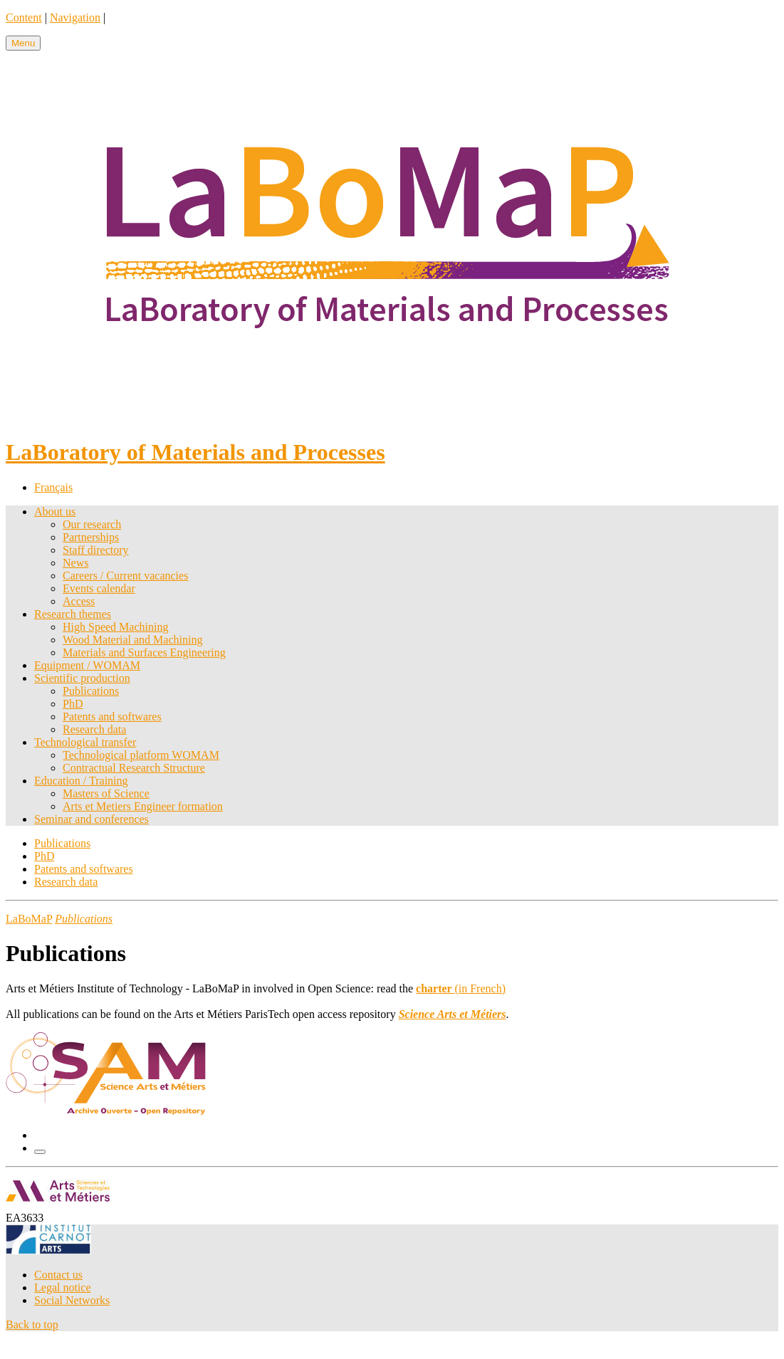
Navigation (75, 17)
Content (24, 17)
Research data (94, 729)
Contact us (58, 1275)
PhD (73, 704)
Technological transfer (85, 742)
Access (79, 601)
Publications (91, 691)
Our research (92, 524)
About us (54, 511)
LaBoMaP (29, 919)
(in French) (461, 988)
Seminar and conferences (91, 819)
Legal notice (62, 1287)
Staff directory (96, 550)
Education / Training (81, 781)
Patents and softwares (112, 716)
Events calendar (99, 588)
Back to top (32, 1324)
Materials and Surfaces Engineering (144, 652)
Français (53, 487)
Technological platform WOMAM (141, 755)
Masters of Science (106, 793)
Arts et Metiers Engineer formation (143, 806)
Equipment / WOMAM (87, 665)
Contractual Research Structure (134, 768)
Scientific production (82, 678)
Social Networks (72, 1300)
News (75, 563)
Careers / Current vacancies (125, 576)
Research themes (72, 614)
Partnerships (91, 537)
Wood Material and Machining (132, 640)
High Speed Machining (115, 627)
